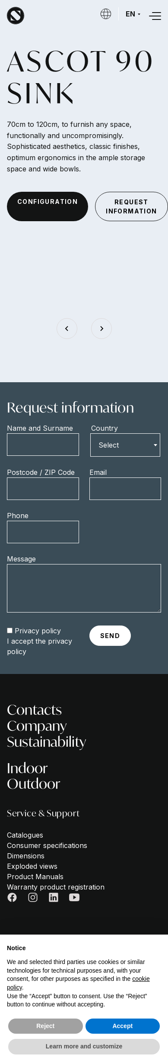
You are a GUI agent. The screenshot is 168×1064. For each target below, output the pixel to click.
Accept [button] (122, 1025)
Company (37, 726)
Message (21, 559)
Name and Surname (40, 428)
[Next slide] (101, 328)
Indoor (27, 768)
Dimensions (25, 855)
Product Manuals (35, 876)
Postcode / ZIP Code (41, 472)
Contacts (34, 710)
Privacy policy (38, 630)
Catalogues (25, 835)
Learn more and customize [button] (84, 1046)
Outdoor (33, 784)
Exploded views (32, 866)
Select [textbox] (108, 445)
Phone (18, 515)
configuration (47, 201)
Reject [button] (45, 1025)
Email (98, 472)
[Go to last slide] (67, 328)
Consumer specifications (47, 845)
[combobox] (125, 445)
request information (131, 206)
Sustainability (46, 742)
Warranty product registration (56, 887)
